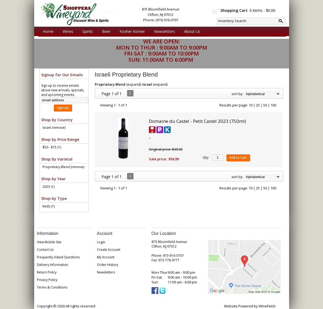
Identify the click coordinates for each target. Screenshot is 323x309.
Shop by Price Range (60, 139)
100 (273, 105)
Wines (66, 31)
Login (101, 242)
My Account (105, 257)
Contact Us (45, 249)
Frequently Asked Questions (58, 257)
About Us (191, 31)
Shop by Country (57, 119)
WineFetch (267, 306)
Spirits (86, 31)
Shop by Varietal (56, 159)
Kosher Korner (131, 31)
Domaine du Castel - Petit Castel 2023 (197, 121)
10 (250, 105)
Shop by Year (53, 178)
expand (133, 84)
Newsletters (164, 31)
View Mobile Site (49, 242)
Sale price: (158, 159)
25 (258, 105)
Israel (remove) (54, 127)
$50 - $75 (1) (52, 147)
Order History (107, 264)
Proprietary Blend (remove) (63, 167)
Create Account (108, 249)
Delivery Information (52, 264)
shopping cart (215, 11)
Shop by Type (54, 198)
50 (265, 105)
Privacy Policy (47, 279)
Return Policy (47, 272)
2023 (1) (49, 186)
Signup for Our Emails (62, 74)
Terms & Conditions (52, 287)
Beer (104, 31)
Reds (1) (49, 206)
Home (48, 31)
